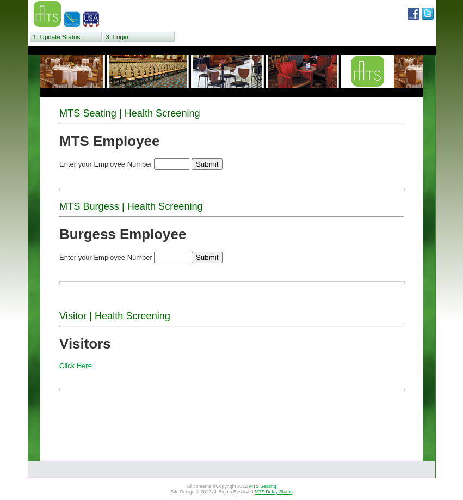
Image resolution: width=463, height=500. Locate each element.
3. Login (117, 36)
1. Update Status (57, 36)
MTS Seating (262, 486)
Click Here (75, 366)
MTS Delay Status (274, 492)
